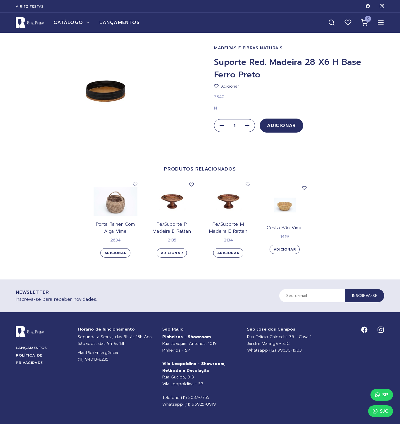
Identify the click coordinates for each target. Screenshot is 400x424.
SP (381, 394)
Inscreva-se (364, 296)
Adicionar (281, 125)
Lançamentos (119, 22)
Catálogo (72, 22)
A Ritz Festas (30, 6)
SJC (380, 411)
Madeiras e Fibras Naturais (248, 48)
